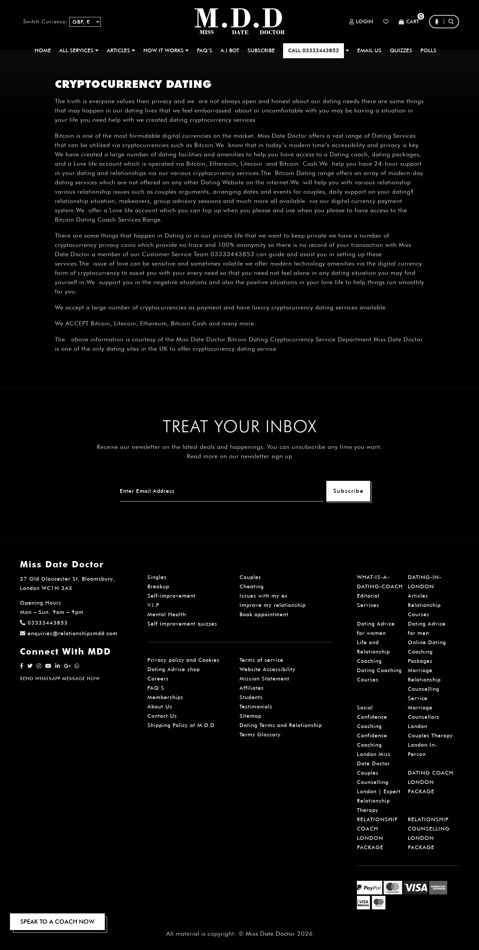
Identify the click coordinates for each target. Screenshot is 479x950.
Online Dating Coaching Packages (427, 651)
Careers (158, 678)
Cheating (252, 586)
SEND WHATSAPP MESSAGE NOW (60, 678)
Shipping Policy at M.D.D (181, 725)
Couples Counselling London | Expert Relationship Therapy (378, 791)
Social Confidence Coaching (372, 716)
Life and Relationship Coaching (373, 651)
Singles (157, 577)
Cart (409, 22)
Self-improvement (171, 596)
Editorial (368, 596)
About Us (159, 706)
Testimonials (256, 706)
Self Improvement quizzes (182, 624)
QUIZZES (401, 50)
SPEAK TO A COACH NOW (57, 921)
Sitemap (250, 716)
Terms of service (261, 660)
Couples (250, 577)
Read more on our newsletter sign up (239, 456)
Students (251, 697)
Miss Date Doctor (270, 933)
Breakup (158, 586)
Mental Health (166, 614)
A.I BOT (230, 50)
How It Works (166, 50)
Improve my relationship (273, 605)
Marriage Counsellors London (423, 716)
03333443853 (44, 623)
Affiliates (252, 688)
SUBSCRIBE (261, 50)
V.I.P (153, 605)
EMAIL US (369, 50)
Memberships (165, 697)
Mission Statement (264, 678)
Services (368, 605)
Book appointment (264, 614)
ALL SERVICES (78, 50)
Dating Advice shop (173, 669)
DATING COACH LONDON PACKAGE (430, 782)
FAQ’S (204, 50)
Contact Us (162, 716)
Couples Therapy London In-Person (430, 744)
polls (428, 50)
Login (361, 21)
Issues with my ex (263, 596)
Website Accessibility (268, 669)
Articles (418, 596)
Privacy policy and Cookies (183, 660)
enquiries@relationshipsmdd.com (68, 633)
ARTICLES (121, 50)
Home (43, 50)
